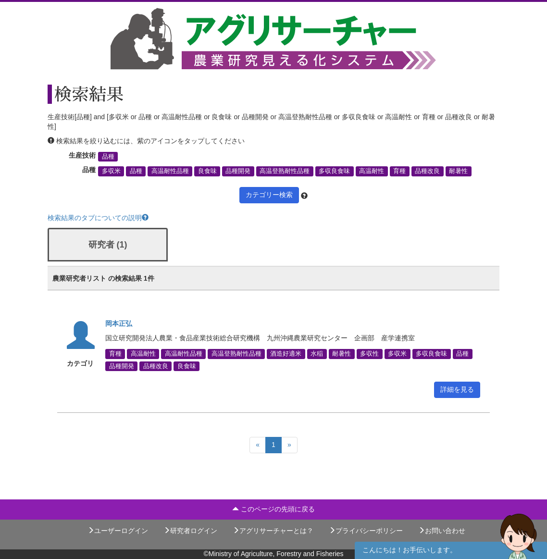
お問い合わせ (441, 530)
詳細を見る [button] (457, 389)
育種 (399, 171)
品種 (108, 156)
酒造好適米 (285, 353)
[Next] (289, 445)
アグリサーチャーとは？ (273, 530)
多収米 (111, 171)
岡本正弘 (118, 323)
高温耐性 (371, 171)
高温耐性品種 (170, 171)
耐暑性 (458, 171)
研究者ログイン (190, 530)
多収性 (369, 353)
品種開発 (237, 171)
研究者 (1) (107, 244)
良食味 (207, 171)
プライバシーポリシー (366, 530)
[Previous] (257, 445)
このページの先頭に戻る (273, 509)
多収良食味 (334, 171)
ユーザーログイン (117, 530)
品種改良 (427, 171)
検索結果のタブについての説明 (98, 218)
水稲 (317, 353)
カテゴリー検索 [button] (269, 195)
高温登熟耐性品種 (285, 171)
